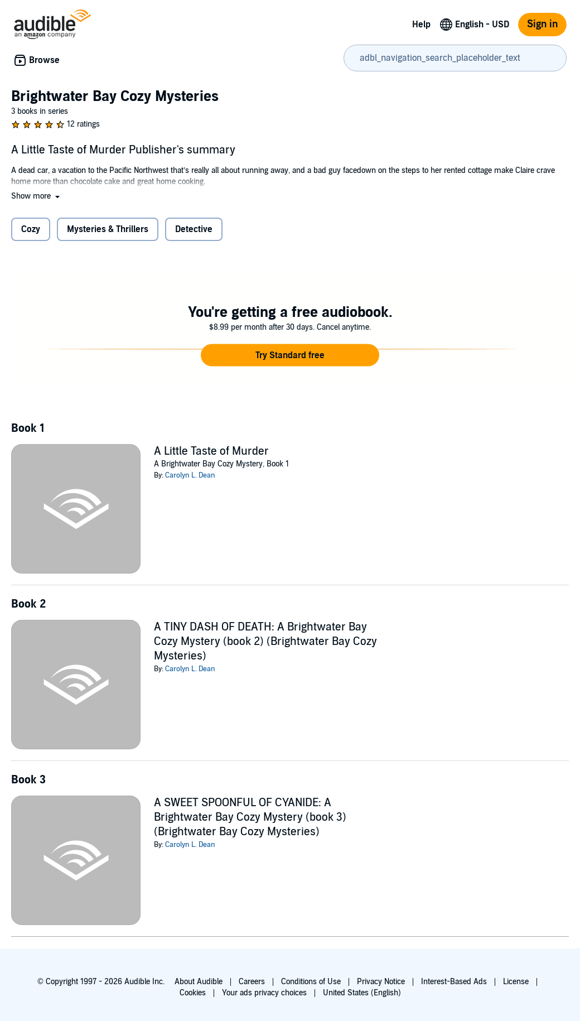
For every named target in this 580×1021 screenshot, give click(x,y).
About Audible (199, 981)
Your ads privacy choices (264, 993)
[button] (36, 196)
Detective (193, 229)
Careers (252, 981)
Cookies (193, 993)
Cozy (30, 229)
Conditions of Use (311, 981)
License (516, 981)
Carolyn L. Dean (190, 475)
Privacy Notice (381, 981)
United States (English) (362, 993)
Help (421, 24)
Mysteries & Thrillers (107, 229)
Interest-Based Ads (454, 981)
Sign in (542, 24)
